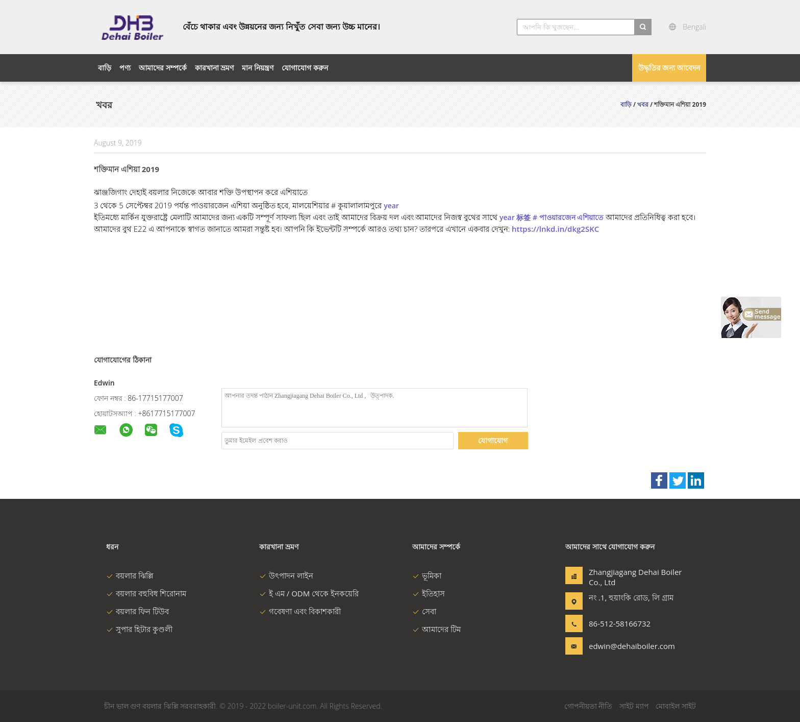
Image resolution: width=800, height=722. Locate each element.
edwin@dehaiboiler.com (621, 646)
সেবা (424, 611)
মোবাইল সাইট (676, 706)
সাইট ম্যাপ (634, 706)
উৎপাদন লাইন (286, 575)
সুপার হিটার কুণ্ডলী (139, 629)
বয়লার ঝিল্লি (130, 575)
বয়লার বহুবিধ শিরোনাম (146, 593)
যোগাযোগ (493, 440)
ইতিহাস (428, 593)
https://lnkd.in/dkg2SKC (555, 229)
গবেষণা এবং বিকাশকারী (300, 611)
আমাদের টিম (436, 629)
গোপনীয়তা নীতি (588, 706)
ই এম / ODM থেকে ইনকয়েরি (309, 593)
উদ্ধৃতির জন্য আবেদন (669, 68)
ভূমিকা (426, 575)
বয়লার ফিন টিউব (137, 611)
